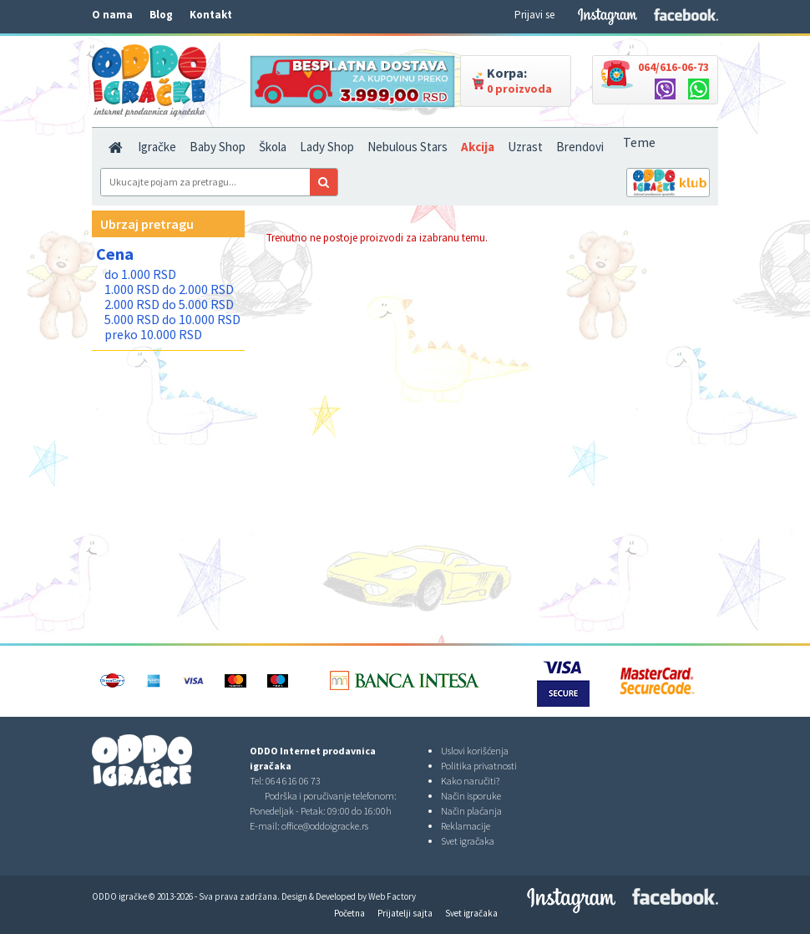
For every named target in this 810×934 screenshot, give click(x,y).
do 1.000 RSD (140, 274)
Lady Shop (327, 147)
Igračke (157, 147)
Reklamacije (465, 826)
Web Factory (392, 896)
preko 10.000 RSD (153, 334)
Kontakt (211, 15)
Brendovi (580, 147)
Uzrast (525, 147)
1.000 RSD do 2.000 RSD (169, 289)
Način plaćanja (471, 811)
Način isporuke (471, 795)
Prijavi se (534, 15)
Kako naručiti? (470, 780)
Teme (639, 142)
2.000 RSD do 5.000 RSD (169, 304)
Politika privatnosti (479, 765)
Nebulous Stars (407, 147)
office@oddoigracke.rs (324, 826)
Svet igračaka (467, 841)
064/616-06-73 (673, 66)
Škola (272, 147)
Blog (161, 15)
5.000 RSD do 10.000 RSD (172, 319)
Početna (349, 913)
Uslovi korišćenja (475, 750)
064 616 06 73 (293, 780)
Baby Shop (218, 147)
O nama (112, 15)
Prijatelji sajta (405, 913)
